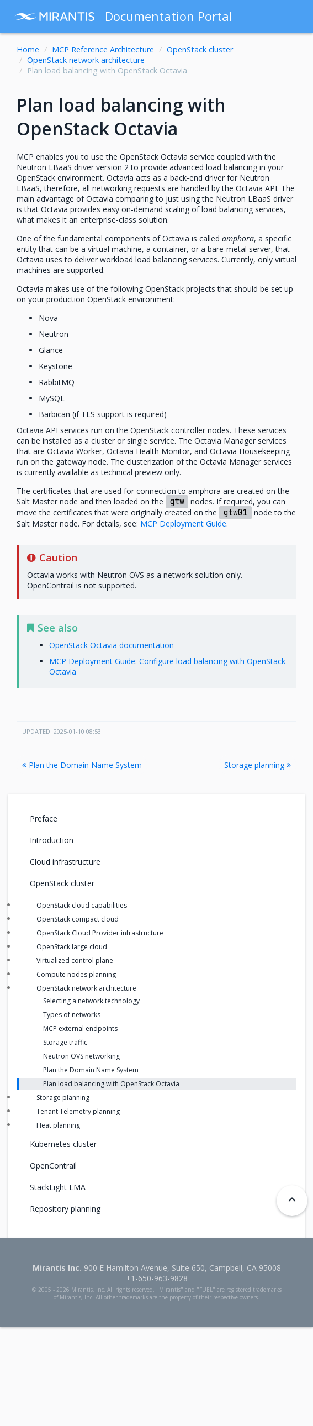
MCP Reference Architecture (103, 49)
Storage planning (257, 765)
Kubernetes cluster (63, 1144)
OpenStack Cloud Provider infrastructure (99, 933)
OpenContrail (53, 1165)
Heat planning (58, 1125)
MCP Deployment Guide (183, 523)
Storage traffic (65, 1042)
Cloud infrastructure (65, 861)
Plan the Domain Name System (82, 765)
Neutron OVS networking (81, 1056)
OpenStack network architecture (86, 60)
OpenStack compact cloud (77, 919)
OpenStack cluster (200, 49)
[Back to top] (292, 1200)
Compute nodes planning (76, 974)
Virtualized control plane (74, 960)
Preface (43, 818)
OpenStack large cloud (71, 946)
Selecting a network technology (91, 1001)
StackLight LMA (58, 1187)
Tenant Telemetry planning (78, 1111)
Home (28, 49)
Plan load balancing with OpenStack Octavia (111, 1083)
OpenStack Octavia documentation (111, 645)
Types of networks (71, 1014)
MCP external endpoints (80, 1028)
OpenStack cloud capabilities (81, 905)
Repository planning (65, 1208)
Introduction (51, 840)
